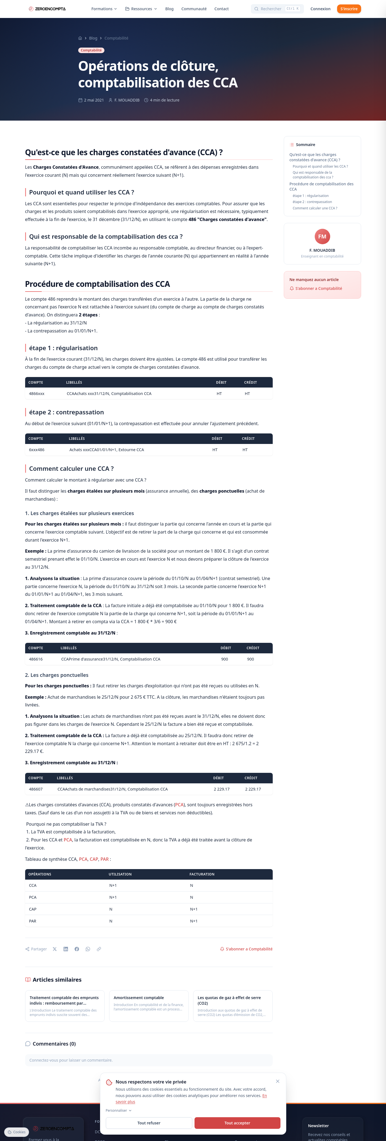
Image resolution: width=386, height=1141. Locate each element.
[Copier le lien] (98, 949)
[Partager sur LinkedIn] (65, 949)
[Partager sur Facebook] (76, 949)
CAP (94, 859)
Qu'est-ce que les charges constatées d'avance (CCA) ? (315, 157)
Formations (104, 8)
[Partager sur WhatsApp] (87, 949)
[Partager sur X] (54, 949)
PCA (179, 805)
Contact (221, 8)
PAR (105, 859)
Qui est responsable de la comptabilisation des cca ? (313, 175)
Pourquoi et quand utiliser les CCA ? (320, 166)
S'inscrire (349, 8)
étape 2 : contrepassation (312, 202)
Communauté (194, 8)
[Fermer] (277, 1081)
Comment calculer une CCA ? (315, 208)
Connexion (321, 8)
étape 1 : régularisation (311, 196)
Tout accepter (237, 1123)
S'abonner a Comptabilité (246, 949)
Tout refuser (148, 1123)
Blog (169, 8)
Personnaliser (119, 1110)
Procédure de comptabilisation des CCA (322, 186)
